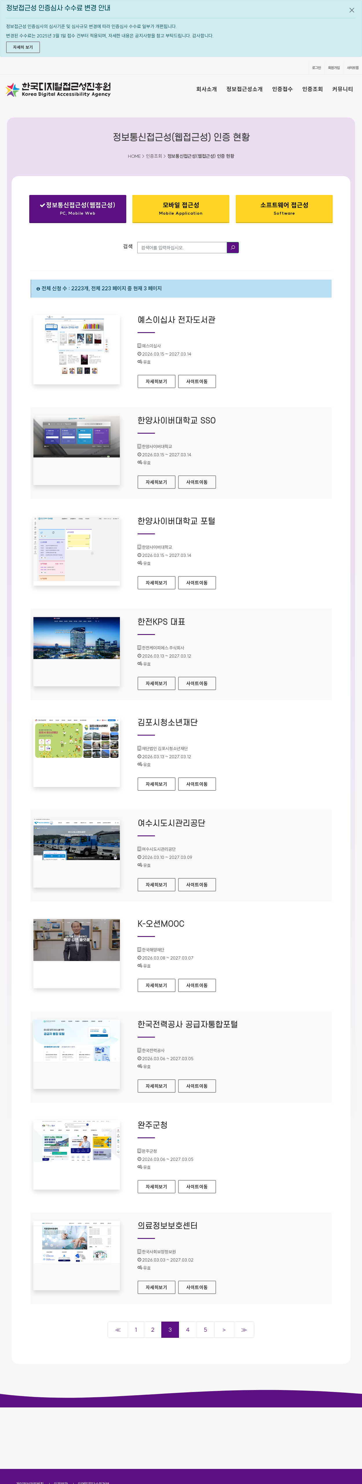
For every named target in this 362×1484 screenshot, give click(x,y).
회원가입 (334, 68)
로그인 (316, 68)
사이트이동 (197, 381)
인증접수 (282, 89)
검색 (128, 246)
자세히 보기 (23, 47)
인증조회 (312, 89)
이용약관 (61, 1422)
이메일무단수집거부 (93, 1422)
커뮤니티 (342, 89)
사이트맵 (353, 68)
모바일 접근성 (181, 208)
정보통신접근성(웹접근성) (77, 210)
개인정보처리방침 (30, 1422)
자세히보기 (160, 379)
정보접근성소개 (244, 89)
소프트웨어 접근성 (284, 208)
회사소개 (206, 89)
